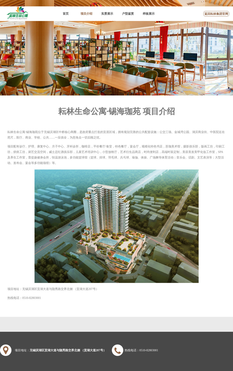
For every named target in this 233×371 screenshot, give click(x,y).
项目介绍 (86, 13)
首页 (66, 13)
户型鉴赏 (128, 13)
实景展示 (107, 13)
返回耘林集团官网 (216, 13)
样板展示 (149, 13)
